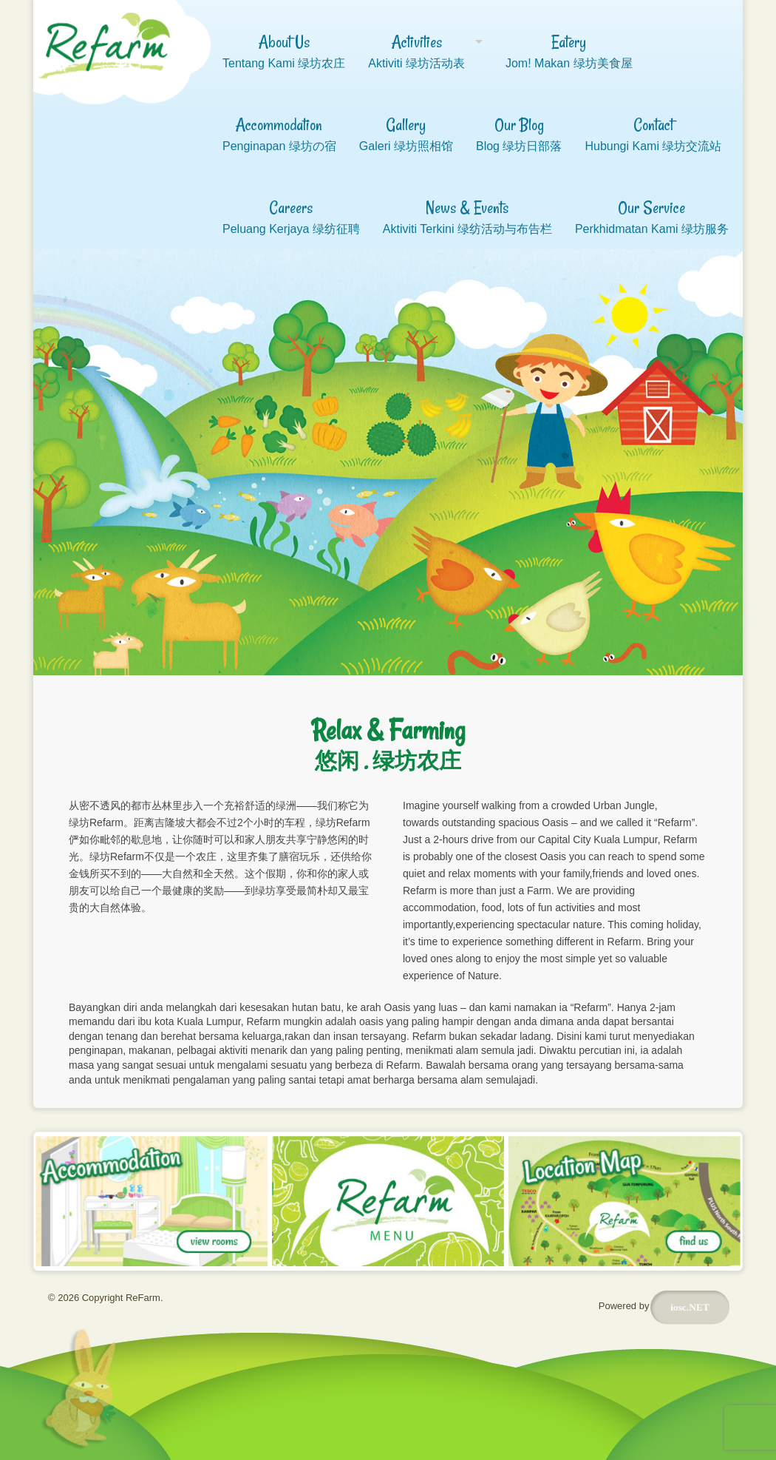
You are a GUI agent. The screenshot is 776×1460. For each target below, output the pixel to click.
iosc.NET (690, 1310)
